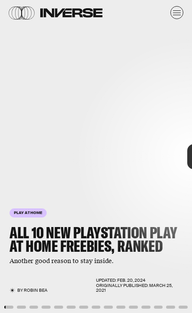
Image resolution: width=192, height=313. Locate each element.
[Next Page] (128, 156)
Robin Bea (36, 290)
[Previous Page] (32, 156)
